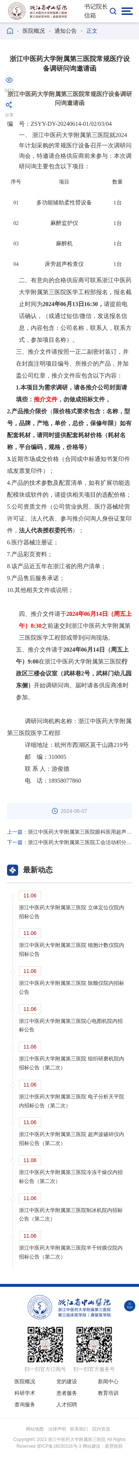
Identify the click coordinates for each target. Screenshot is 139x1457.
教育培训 (108, 1393)
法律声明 (57, 1429)
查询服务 (24, 1404)
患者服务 (66, 1393)
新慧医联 (114, 1446)
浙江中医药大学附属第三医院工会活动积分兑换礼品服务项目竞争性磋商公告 (69, 842)
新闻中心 (108, 1381)
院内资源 (101, 1429)
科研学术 (24, 1393)
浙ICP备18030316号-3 (59, 1446)
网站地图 (35, 1429)
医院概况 (34, 31)
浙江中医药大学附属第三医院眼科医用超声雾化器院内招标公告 (69, 832)
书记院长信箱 (96, 11)
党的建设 (66, 1381)
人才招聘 (66, 1404)
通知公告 (65, 31)
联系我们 (79, 1429)
